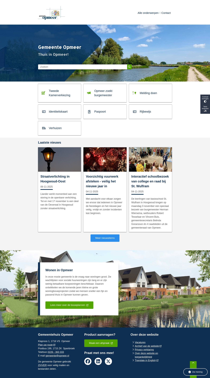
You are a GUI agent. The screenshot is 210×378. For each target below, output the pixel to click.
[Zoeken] (82, 66)
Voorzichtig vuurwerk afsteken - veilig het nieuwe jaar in (102, 181)
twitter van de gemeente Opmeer (108, 361)
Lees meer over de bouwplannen (69, 305)
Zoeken (129, 67)
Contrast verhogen (205, 99)
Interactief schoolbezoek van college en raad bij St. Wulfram (150, 181)
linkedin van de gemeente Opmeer (98, 361)
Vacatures (140, 342)
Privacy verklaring (144, 349)
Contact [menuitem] (166, 12)
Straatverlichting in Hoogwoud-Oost (55, 179)
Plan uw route (46, 344)
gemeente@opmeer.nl (57, 355)
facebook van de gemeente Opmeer (87, 361)
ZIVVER (42, 365)
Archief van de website (148, 346)
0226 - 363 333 (56, 352)
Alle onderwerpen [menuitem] (148, 12)
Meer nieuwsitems (105, 238)
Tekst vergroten (205, 109)
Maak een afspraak (101, 343)
